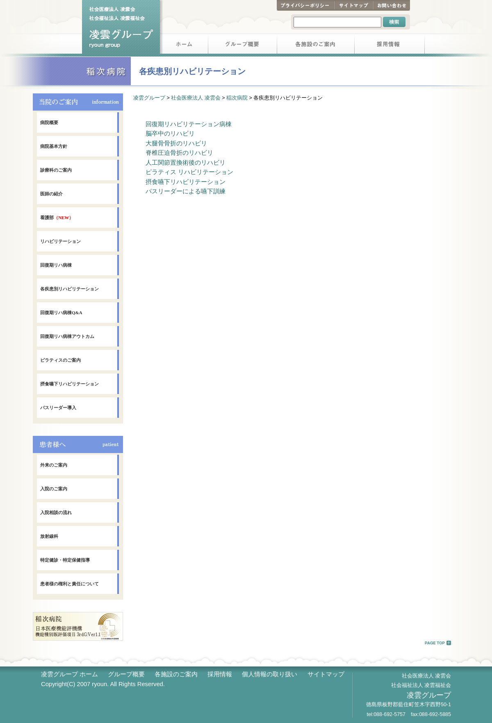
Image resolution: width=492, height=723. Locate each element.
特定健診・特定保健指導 (65, 560)
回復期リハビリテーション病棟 (189, 124)
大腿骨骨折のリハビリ (176, 143)
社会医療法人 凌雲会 (195, 98)
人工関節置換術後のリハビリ (186, 162)
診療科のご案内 (56, 170)
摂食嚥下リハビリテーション (69, 383)
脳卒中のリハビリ (170, 133)
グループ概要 (242, 45)
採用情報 (390, 45)
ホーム (184, 45)
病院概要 (49, 122)
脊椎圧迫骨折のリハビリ (179, 153)
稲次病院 (237, 98)
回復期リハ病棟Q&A (61, 312)
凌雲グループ (149, 98)
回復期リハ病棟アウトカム (67, 336)
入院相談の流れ (56, 512)
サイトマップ (354, 5)
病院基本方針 (53, 146)
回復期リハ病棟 (56, 265)
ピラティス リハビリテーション (189, 172)
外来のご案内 (53, 464)
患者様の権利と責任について (69, 583)
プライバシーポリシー (306, 5)
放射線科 (49, 536)
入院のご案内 (53, 488)
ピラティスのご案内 (60, 360)
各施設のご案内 (316, 45)
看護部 (56, 217)
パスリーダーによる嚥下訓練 (186, 191)
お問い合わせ (391, 5)
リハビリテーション (60, 241)
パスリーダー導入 (58, 407)
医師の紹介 (51, 193)
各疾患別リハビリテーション (69, 288)
